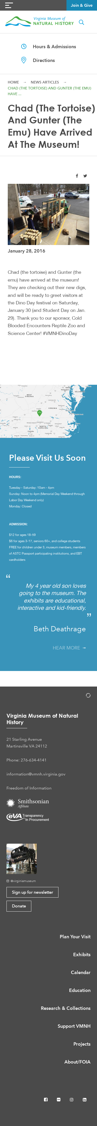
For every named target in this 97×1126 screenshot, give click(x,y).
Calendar (81, 972)
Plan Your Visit (75, 936)
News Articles (45, 82)
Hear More (69, 648)
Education (80, 990)
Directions (38, 60)
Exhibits (82, 954)
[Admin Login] (83, 696)
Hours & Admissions (48, 46)
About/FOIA (77, 1062)
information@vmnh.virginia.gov (35, 774)
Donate (19, 906)
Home (13, 82)
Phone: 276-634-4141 (26, 760)
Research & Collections (66, 1008)
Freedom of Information (28, 788)
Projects (82, 1044)
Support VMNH (74, 1026)
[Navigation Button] (9, 5)
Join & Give (82, 5)
